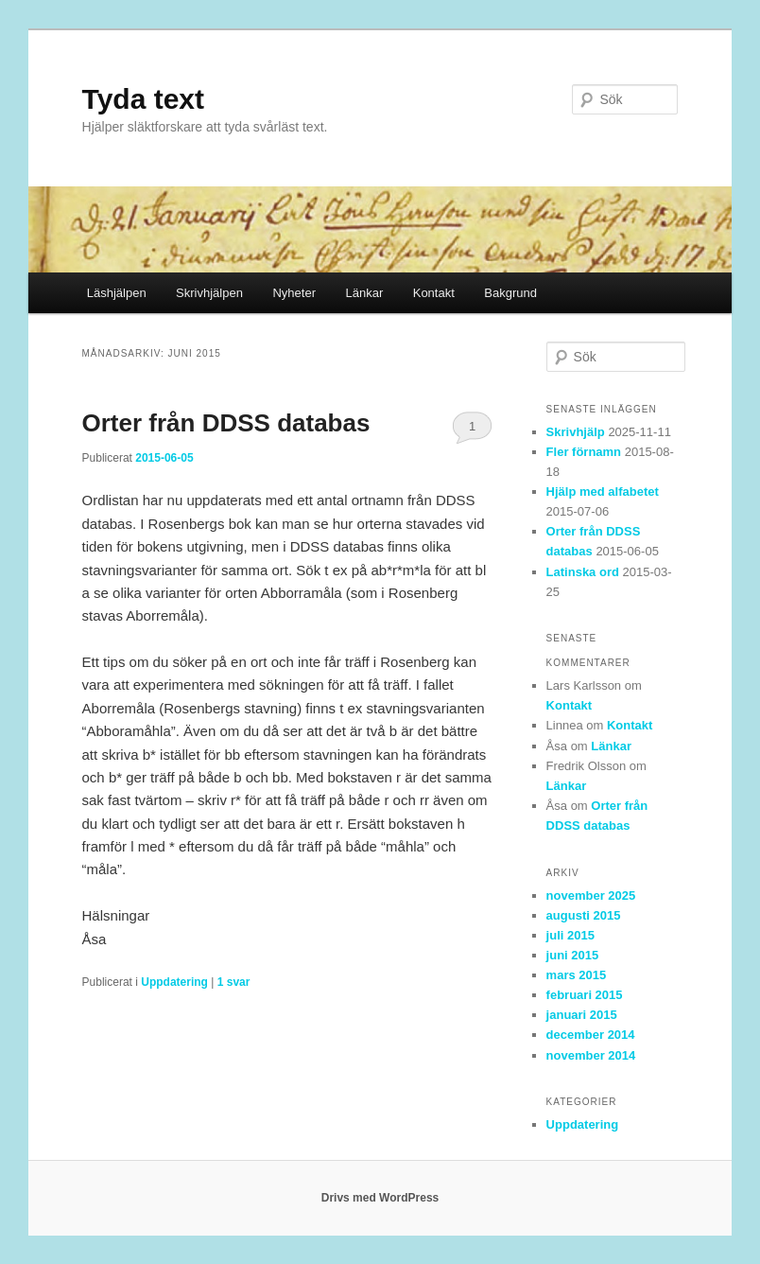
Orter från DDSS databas (226, 423)
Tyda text (143, 98)
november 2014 (591, 1055)
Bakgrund (510, 293)
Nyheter (294, 293)
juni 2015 (572, 955)
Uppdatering (174, 982)
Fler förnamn (583, 452)
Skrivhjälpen (209, 293)
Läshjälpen (117, 293)
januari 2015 (581, 1015)
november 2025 (591, 895)
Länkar (364, 293)
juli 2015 (570, 935)
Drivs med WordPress (380, 1197)
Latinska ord (582, 572)
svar (233, 982)
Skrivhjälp (575, 432)
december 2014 (590, 1034)
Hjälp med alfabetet (602, 491)
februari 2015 (584, 995)
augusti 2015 (583, 915)
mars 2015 (576, 975)
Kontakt (434, 293)
